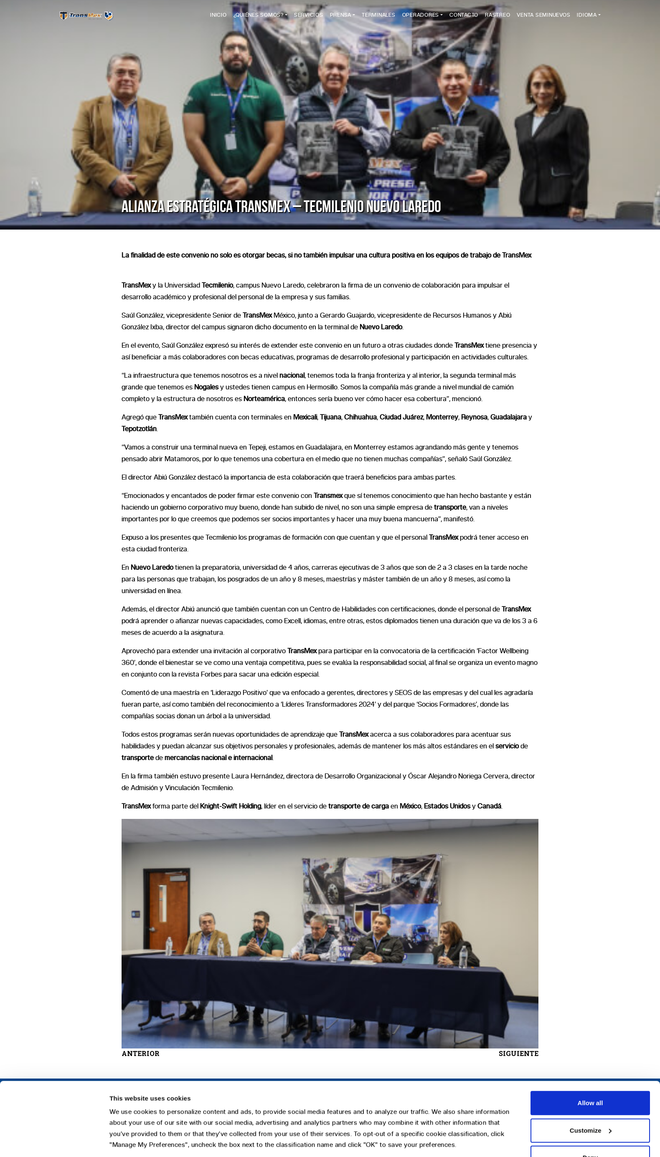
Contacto (463, 20)
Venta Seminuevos (543, 20)
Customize (591, 1067)
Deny (590, 1094)
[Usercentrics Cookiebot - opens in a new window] (54, 1140)
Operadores (420, 20)
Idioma (587, 20)
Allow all (590, 1039)
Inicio (218, 20)
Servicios (308, 20)
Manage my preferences (145, 1140)
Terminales (379, 20)
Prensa (341, 20)
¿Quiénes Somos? (259, 20)
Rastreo (497, 20)
